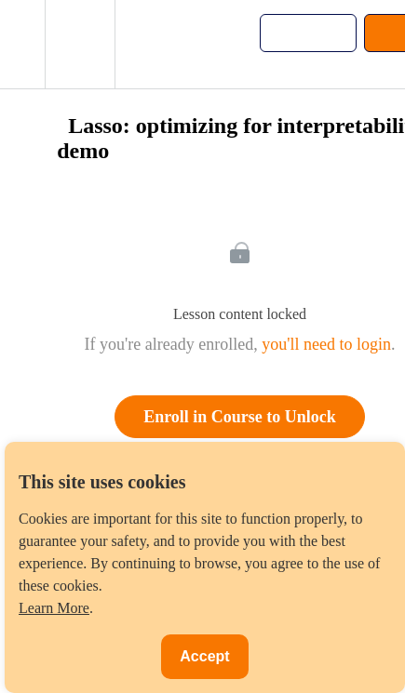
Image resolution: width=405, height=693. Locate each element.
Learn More (54, 608)
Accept (204, 656)
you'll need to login (326, 344)
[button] (22, 44)
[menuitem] (80, 44)
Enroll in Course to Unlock (239, 416)
